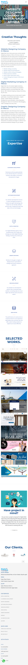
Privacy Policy (4, 631)
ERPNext (3, 615)
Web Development (5, 607)
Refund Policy (4, 634)
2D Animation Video (5, 618)
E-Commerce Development (7, 598)
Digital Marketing (5, 596)
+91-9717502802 (4, 646)
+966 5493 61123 (4, 651)
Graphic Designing (5, 601)
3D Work (3, 620)
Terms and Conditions (6, 628)
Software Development (6, 604)
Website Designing (5, 612)
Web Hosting (4, 609)
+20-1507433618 (4, 656)
